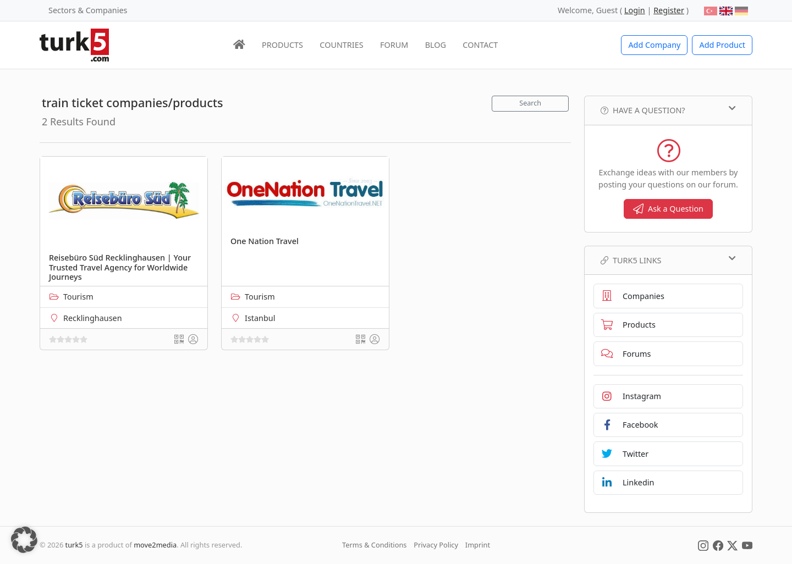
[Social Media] (703, 545)
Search (530, 103)
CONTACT (480, 45)
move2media (155, 545)
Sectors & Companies (87, 10)
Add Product (722, 45)
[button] (24, 540)
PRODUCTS (282, 45)
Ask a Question (668, 208)
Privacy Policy (436, 545)
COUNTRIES (341, 45)
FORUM (394, 45)
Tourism (78, 296)
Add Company (654, 45)
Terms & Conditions (374, 545)
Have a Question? (668, 109)
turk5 (74, 545)
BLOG (435, 45)
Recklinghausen (92, 318)
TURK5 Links (668, 260)
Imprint (477, 545)
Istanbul (260, 318)
